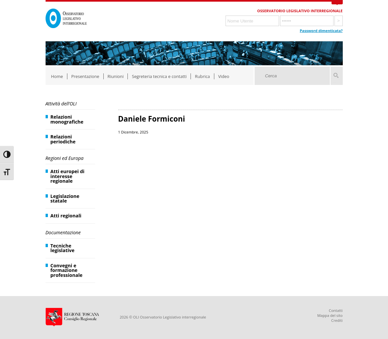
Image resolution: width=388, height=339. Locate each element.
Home (57, 76)
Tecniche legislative (63, 248)
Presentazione (85, 76)
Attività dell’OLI (61, 103)
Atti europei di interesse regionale (68, 176)
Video (223, 76)
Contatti (336, 310)
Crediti (336, 320)
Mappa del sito (330, 315)
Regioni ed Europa (65, 158)
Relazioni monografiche (67, 119)
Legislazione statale (65, 198)
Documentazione (63, 232)
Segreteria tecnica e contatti (159, 76)
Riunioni (116, 76)
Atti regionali (66, 215)
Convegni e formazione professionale (67, 270)
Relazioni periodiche (63, 138)
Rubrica (202, 76)
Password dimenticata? (321, 30)
